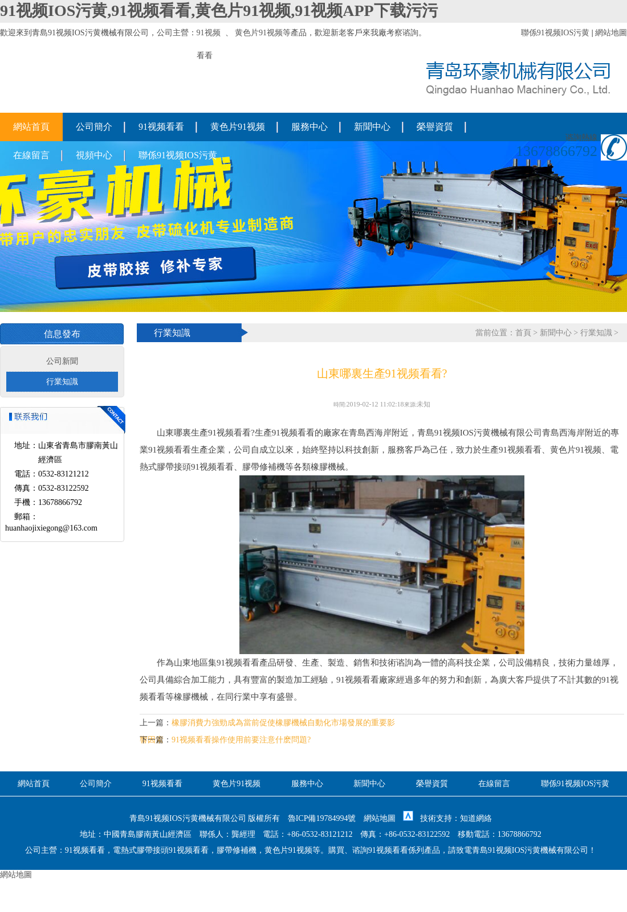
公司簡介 (94, 127)
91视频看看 (161, 127)
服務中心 (309, 127)
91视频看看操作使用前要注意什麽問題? (241, 740)
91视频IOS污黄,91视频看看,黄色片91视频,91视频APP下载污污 (219, 10)
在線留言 (31, 155)
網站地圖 (611, 32)
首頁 (523, 332)
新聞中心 (372, 127)
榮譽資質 (435, 127)
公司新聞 (62, 361)
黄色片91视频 (259, 32)
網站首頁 (31, 127)
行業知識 (62, 381)
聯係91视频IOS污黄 (555, 32)
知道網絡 (476, 818)
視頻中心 (94, 155)
